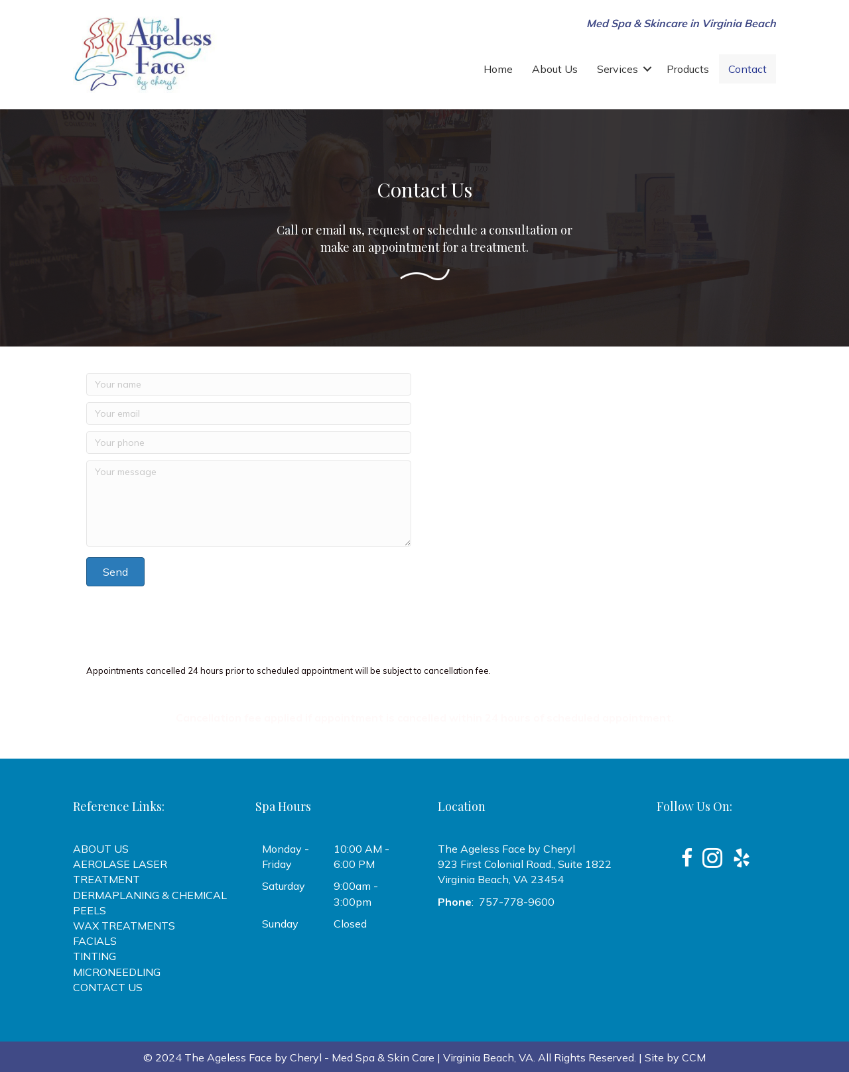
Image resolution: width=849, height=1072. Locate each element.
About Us (555, 69)
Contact (747, 69)
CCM (694, 1057)
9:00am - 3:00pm (356, 893)
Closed (350, 923)
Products (688, 69)
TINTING (94, 956)
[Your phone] (248, 442)
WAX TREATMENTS (124, 925)
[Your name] (248, 384)
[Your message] (248, 503)
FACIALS (95, 940)
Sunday (280, 923)
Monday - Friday (285, 856)
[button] (647, 68)
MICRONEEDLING (117, 972)
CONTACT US (108, 987)
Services (617, 69)
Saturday (283, 885)
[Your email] (248, 413)
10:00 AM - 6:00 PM (361, 856)
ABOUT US (101, 848)
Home (498, 69)
